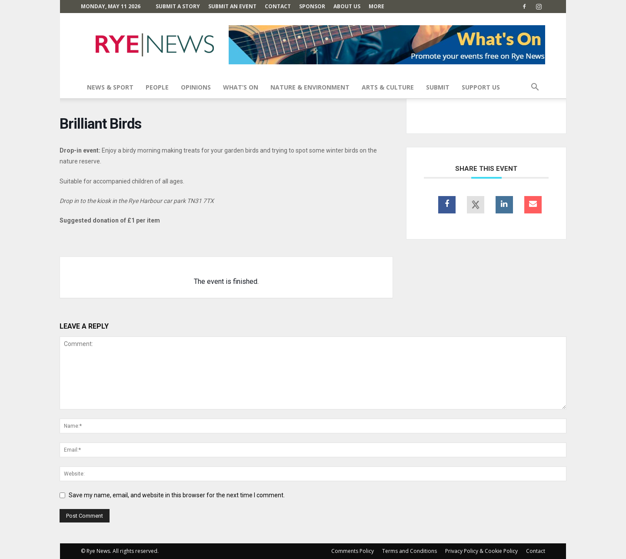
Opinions (196, 87)
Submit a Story (178, 6)
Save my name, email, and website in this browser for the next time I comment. (177, 495)
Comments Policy (352, 551)
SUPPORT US (481, 87)
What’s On (240, 87)
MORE (376, 6)
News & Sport (110, 87)
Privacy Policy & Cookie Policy (481, 551)
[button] (534, 88)
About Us (346, 6)
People (157, 87)
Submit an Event (232, 6)
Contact (278, 6)
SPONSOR (312, 6)
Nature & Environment (310, 87)
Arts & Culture (388, 87)
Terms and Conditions (409, 551)
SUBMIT (438, 87)
